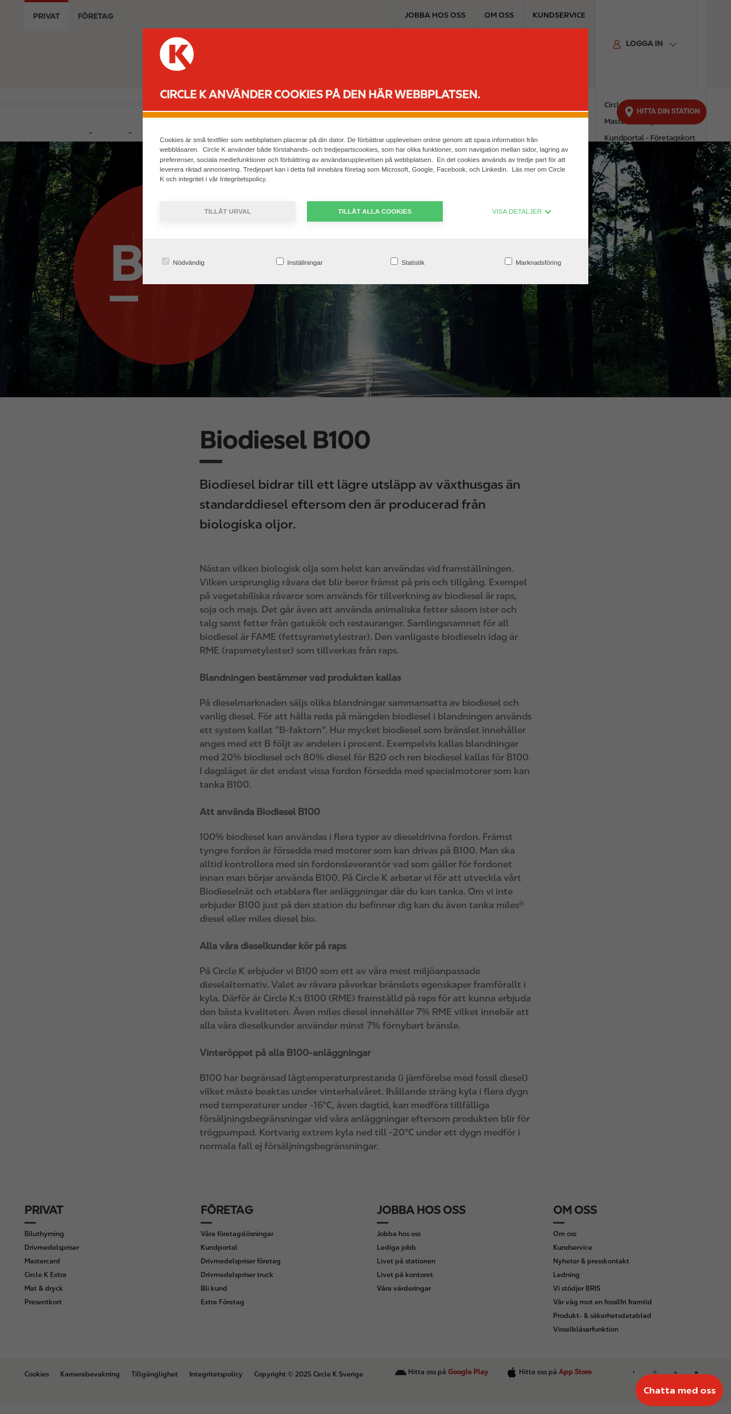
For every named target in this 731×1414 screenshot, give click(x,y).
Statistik (408, 261)
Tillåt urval (227, 211)
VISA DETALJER (522, 211)
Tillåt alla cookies (375, 211)
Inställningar (299, 261)
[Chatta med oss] (679, 1390)
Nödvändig (183, 261)
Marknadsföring (533, 261)
